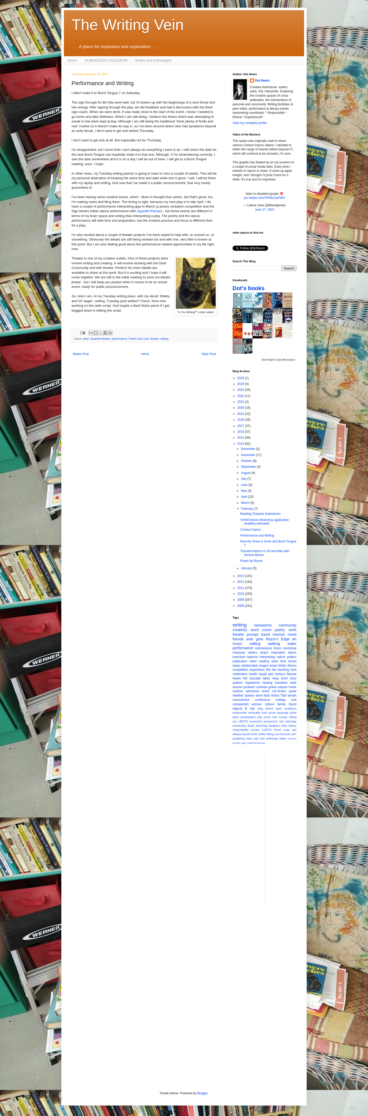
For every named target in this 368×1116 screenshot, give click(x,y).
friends (238, 639)
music (237, 644)
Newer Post (81, 354)
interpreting (267, 657)
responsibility (240, 729)
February (247, 508)
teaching (283, 669)
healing (267, 683)
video (253, 661)
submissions (263, 648)
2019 (241, 414)
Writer (283, 665)
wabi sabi (252, 738)
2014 (241, 444)
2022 (241, 396)
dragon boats (268, 665)
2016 (241, 432)
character (239, 652)
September (249, 467)
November (248, 455)
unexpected (240, 704)
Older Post (208, 354)
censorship (239, 725)
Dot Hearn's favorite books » (279, 359)
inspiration (278, 652)
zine (262, 738)
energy (283, 717)
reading (264, 661)
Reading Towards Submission (260, 514)
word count (261, 630)
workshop (289, 648)
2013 (241, 576)
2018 (241, 420)
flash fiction (271, 695)
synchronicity (282, 734)
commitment (241, 700)
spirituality (254, 712)
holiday (280, 700)
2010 (241, 594)
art (294, 639)
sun (235, 721)
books (292, 661)
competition (240, 669)
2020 (241, 407)
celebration (240, 674)
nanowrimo (263, 625)
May (244, 491)
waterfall (252, 743)
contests (261, 687)
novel (292, 634)
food (293, 669)
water (292, 644)
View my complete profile (250, 123)
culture (269, 704)
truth (264, 712)
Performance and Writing (257, 535)
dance (292, 652)
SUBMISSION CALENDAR (106, 60)
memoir (279, 634)
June (244, 485)
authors (238, 683)
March (245, 503)
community (287, 625)
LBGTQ (243, 721)
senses (255, 729)
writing (164, 338)
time (283, 661)
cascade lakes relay (264, 678)
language (283, 712)
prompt (252, 634)
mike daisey (288, 725)
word (274, 661)
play (259, 717)
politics (291, 657)
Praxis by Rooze (251, 561)
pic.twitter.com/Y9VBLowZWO (264, 198)
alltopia (237, 734)
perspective (271, 721)
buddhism (290, 708)
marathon (281, 683)
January (247, 568)
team (279, 708)
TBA (283, 695)
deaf (86, 338)
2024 (241, 384)
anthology (272, 738)
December (248, 449)
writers (252, 652)
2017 (241, 426)
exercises (239, 657)
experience (257, 669)
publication (240, 661)
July (244, 479)
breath (292, 695)
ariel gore (254, 639)
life (274, 669)
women (257, 704)
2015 (241, 437)
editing (255, 644)
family (281, 704)
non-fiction (279, 691)
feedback (274, 725)
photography (248, 717)
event (265, 691)
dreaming (261, 725)
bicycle (246, 734)
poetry (280, 630)
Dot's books (248, 288)
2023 (241, 390)
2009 (241, 599)
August (246, 473)
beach (264, 652)
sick (293, 700)
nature (281, 657)
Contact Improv (250, 529)
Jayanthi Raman (149, 211)
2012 (241, 582)
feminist (292, 738)
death (250, 725)
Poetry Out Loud (139, 338)
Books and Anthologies (153, 60)
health (253, 674)
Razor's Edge (277, 639)
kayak (263, 674)
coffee (262, 734)
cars (274, 717)
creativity (240, 630)
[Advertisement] (289, 829)
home (292, 687)
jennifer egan (240, 743)
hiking (270, 734)
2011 (241, 588)
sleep (236, 665)
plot (270, 674)
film (268, 669)
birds (254, 734)
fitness (292, 665)
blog (260, 708)
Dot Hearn (262, 80)
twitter (283, 738)
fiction (278, 648)
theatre (154, 338)
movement (255, 721)
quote (292, 691)
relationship (240, 712)
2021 (241, 402)
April (244, 496)
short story (288, 678)
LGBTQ (266, 729)
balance (252, 657)
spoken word (253, 695)
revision (280, 674)
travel (265, 634)
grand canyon (278, 687)
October (247, 461)
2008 (241, 606)
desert (269, 708)
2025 (241, 378)
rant (294, 729)
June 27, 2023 (264, 209)
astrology (290, 721)
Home (72, 60)
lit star (250, 708)
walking (274, 644)
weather (238, 695)
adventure (252, 691)
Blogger (202, 1093)
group (272, 712)
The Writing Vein (128, 24)
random (238, 691)
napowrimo (252, 683)
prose (267, 717)
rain (281, 721)
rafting (292, 717)
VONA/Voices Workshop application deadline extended (264, 521)
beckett (261, 743)
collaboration (249, 665)
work (292, 630)
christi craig (281, 729)
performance (119, 338)
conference (262, 700)
